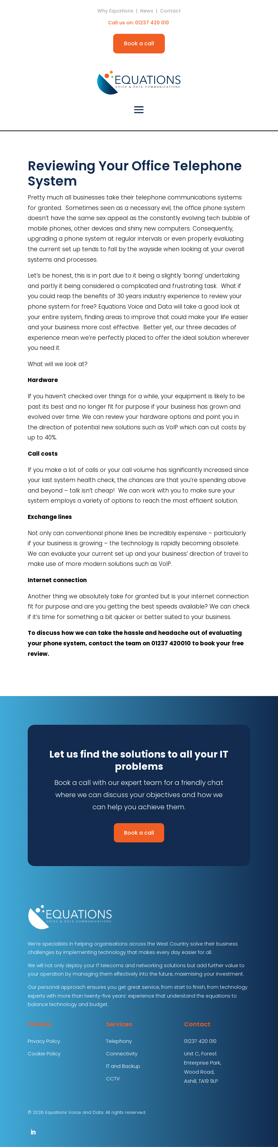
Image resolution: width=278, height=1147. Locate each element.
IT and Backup (123, 1066)
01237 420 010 (152, 22)
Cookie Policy (44, 1053)
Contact (170, 10)
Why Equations (115, 10)
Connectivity (121, 1053)
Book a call (139, 43)
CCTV (113, 1078)
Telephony (119, 1041)
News (146, 10)
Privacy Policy (44, 1041)
